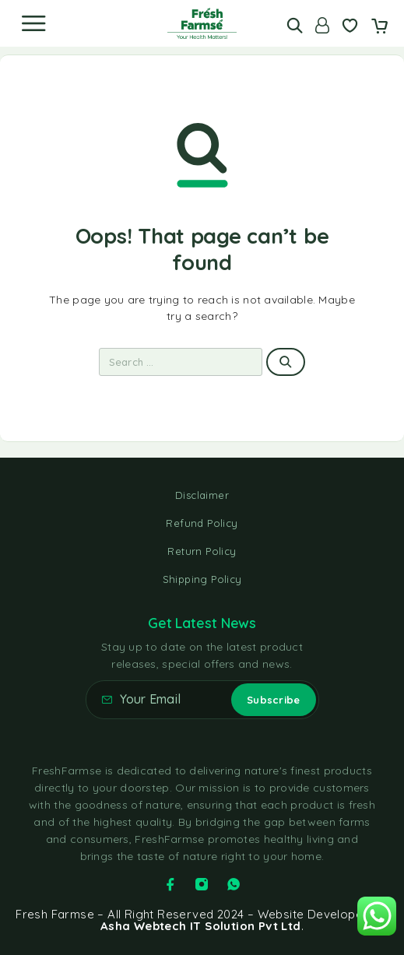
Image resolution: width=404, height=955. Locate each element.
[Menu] (33, 23)
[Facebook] (170, 884)
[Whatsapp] (233, 884)
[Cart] (379, 27)
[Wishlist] (350, 27)
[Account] (322, 25)
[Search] (294, 25)
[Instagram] (201, 884)
